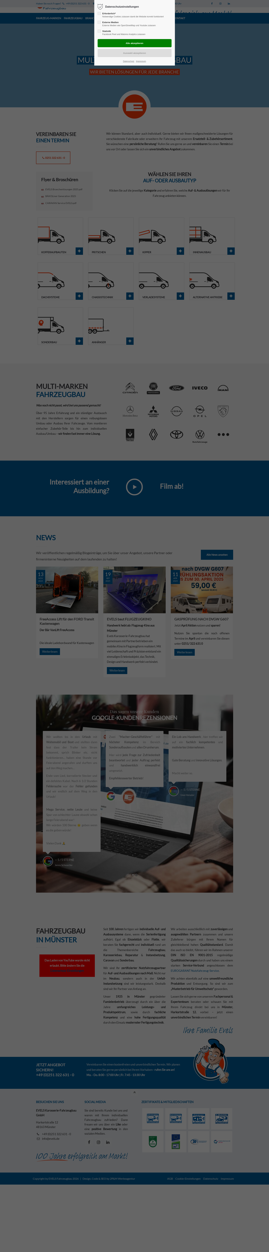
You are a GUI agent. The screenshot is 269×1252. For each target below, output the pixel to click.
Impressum (141, 61)
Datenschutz (128, 61)
